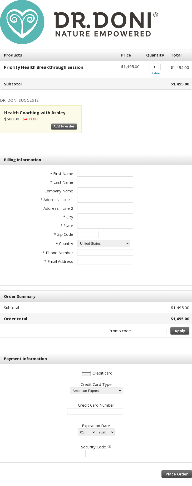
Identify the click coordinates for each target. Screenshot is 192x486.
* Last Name (61, 182)
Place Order (177, 474)
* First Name (61, 173)
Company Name (59, 190)
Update (155, 73)
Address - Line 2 (58, 208)
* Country (64, 243)
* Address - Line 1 (56, 199)
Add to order (64, 126)
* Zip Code (63, 234)
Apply (180, 330)
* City (68, 216)
